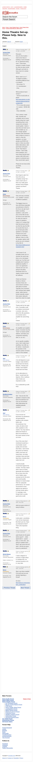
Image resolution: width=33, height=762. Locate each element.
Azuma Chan (6, 52)
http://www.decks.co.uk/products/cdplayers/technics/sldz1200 (23, 101)
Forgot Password (7, 727)
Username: (8, 42)
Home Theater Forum (8, 701)
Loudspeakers (18, 7)
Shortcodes (5, 733)
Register (4, 730)
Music (18, 8)
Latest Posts (6, 7)
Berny (4, 516)
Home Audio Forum (8, 699)
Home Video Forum (8, 700)
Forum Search (9, 19)
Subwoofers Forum (10, 716)
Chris (4, 194)
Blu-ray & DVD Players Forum (13, 704)
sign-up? (9, 41)
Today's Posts (27, 699)
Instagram (5, 745)
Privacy (21, 758)
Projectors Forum (10, 713)
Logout (4, 729)
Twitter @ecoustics (7, 748)
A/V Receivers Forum (11, 703)
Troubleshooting (6, 734)
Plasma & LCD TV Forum (12, 711)
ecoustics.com (11, 755)
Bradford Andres (7, 394)
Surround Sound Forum (12, 717)
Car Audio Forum (7, 718)
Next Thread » (25, 588)
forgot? (21, 41)
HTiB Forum (8, 706)
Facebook (5, 743)
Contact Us (10, 758)
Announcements (6, 736)
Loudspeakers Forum (11, 709)
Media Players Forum (11, 710)
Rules (4, 732)
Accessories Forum (8, 720)
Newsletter (16, 758)
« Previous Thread (9, 588)
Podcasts (23, 8)
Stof (4, 358)
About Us (4, 758)
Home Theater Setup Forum (13, 707)
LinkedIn (4, 746)
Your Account (6, 737)
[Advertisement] (16, 642)
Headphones (11, 8)
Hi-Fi (12, 7)
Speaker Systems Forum (12, 714)
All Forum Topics (7, 721)
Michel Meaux (7, 554)
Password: (21, 42)
